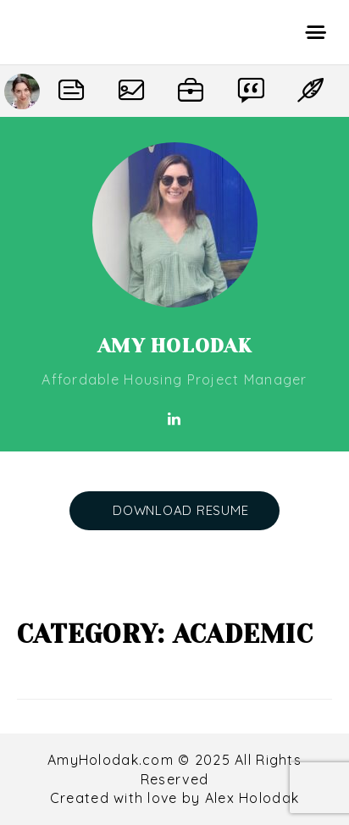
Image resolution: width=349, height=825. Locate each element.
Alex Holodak (252, 797)
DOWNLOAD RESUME (180, 510)
